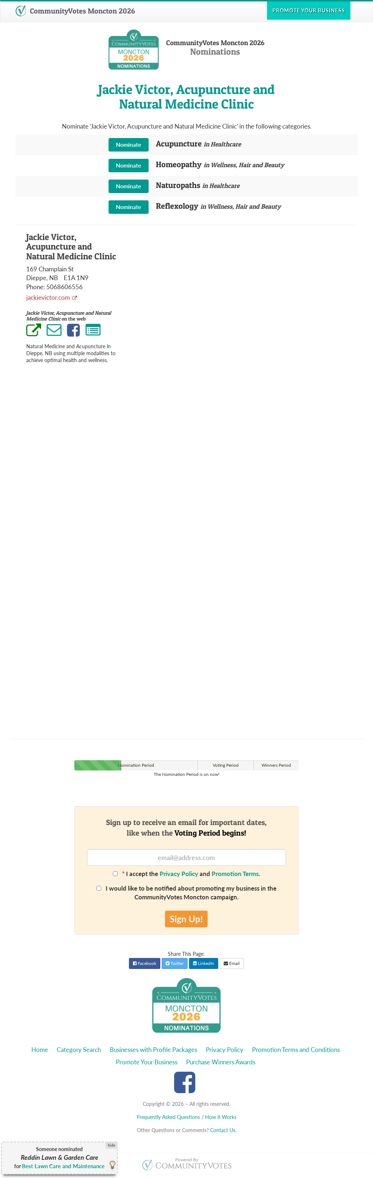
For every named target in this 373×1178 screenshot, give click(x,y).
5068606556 (64, 287)
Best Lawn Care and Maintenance (63, 1166)
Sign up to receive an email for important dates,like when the (186, 827)
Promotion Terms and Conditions (296, 1049)
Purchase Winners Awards (220, 1062)
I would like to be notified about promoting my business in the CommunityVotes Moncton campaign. (186, 892)
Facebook (144, 963)
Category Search (79, 1049)
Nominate (128, 144)
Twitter (175, 963)
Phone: (35, 287)
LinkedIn (203, 963)
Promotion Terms (235, 873)
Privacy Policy (179, 873)
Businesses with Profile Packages (153, 1049)
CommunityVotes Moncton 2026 (75, 11)
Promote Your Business (146, 1062)
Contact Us (222, 1130)
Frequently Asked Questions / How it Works (186, 1117)
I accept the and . (186, 873)
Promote (308, 10)
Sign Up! (186, 919)
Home (39, 1049)
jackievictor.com (48, 297)
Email (232, 963)
